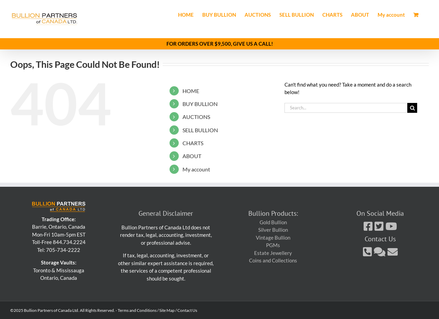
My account (196, 169)
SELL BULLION (200, 129)
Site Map (167, 310)
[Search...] (345, 108)
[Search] (412, 108)
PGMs (273, 245)
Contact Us (187, 310)
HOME (190, 90)
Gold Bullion (273, 222)
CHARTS (192, 143)
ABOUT (191, 156)
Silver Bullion (273, 230)
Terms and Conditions (137, 310)
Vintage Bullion (273, 237)
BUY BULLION (200, 103)
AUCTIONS (196, 116)
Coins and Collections (273, 260)
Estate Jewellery (273, 252)
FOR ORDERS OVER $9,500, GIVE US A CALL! (219, 44)
